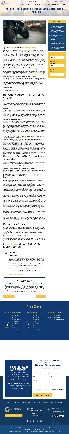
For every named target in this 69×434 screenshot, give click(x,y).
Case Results (44, 4)
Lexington (58, 315)
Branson (16, 317)
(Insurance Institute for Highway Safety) (20, 81)
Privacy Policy (43, 389)
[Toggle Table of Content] (16, 91)
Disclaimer (36, 389)
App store (35, 1)
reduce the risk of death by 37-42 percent (31, 134)
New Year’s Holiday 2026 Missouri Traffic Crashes (57, 42)
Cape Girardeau (17, 319)
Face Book (27, 421)
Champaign (37, 319)
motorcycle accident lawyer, (11, 100)
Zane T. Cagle (11, 47)
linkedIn (34, 421)
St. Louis (16, 315)
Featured (23, 47)
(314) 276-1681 (63, 4)
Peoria (36, 325)
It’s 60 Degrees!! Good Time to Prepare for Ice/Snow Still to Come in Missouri (57, 37)
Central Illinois (38, 331)
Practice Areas (33, 4)
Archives (52, 71)
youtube (37, 421)
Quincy (36, 327)
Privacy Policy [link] (40, 429)
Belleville (37, 315)
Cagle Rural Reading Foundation (60, 1)
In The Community (50, 1)
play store (33, 1)
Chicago (37, 321)
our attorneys (12, 244)
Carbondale (37, 317)
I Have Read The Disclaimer (57, 390)
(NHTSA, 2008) (25, 137)
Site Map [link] (34, 429)
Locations (39, 4)
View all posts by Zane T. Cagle (16, 274)
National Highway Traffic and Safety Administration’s (28, 63)
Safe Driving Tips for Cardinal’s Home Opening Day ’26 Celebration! (57, 26)
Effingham (37, 323)
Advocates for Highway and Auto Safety (30, 58)
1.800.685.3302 (37, 416)
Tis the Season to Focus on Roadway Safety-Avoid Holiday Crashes (57, 47)
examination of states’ (37, 72)
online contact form (39, 290)
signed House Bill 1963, (27, 50)
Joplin (15, 325)
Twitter (31, 421)
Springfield (16, 329)
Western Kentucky (60, 319)
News (49, 4)
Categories (52, 63)
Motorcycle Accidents (31, 47)
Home (23, 4)
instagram (41, 421)
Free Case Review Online (13, 415)
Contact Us (53, 4)
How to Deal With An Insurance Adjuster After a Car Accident (57, 31)
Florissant (16, 331)
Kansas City (16, 327)
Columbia (16, 321)
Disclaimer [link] (27, 429)
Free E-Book (41, 1)
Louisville (58, 317)
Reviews (45, 402)
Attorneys (27, 4)
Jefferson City (17, 323)
